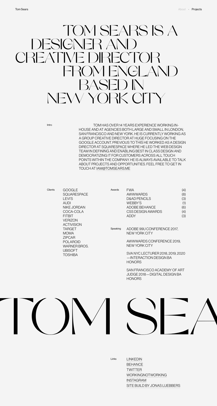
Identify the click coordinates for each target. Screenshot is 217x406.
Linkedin (134, 359)
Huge (139, 138)
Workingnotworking (147, 375)
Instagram (136, 380)
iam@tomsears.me (113, 168)
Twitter (134, 370)
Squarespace (114, 147)
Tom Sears (21, 9)
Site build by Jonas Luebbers (153, 385)
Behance (135, 364)
